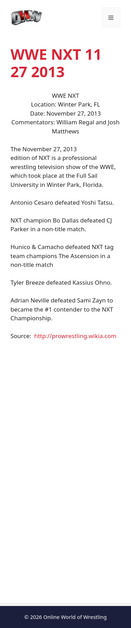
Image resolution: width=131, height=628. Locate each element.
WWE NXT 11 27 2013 (56, 62)
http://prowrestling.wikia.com (75, 336)
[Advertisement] (65, 403)
